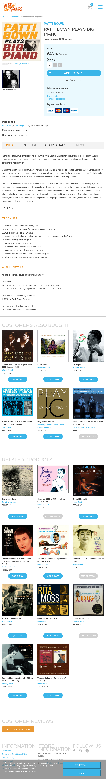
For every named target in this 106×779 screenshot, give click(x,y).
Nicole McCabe (43, 368)
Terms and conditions (56, 99)
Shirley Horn (7, 684)
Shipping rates (53, 96)
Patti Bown (14, 17)
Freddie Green (79, 368)
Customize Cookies (29, 771)
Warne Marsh (7, 370)
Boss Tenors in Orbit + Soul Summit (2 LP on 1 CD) (88, 423)
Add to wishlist (75, 80)
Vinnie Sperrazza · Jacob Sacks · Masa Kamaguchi (51, 426)
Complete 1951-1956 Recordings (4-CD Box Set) (52, 500)
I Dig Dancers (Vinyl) (81, 618)
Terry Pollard (7, 621)
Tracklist (28, 145)
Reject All (81, 765)
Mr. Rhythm (78, 364)
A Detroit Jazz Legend (11, 618)
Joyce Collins (78, 564)
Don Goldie (42, 684)
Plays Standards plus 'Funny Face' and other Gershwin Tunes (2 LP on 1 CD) (17, 561)
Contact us (6, 750)
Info (9, 145)
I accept (82, 773)
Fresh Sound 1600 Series (58, 39)
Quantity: (51, 59)
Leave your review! (21, 64)
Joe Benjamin (21, 125)
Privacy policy (8, 758)
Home (5, 17)
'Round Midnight (80, 499)
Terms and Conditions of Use (14, 754)
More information (12, 771)
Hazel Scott (77, 502)
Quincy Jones (43, 564)
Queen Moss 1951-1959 (47, 618)
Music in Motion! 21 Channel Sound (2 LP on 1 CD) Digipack (17, 423)
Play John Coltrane (45, 422)
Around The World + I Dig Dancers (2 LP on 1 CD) (52, 560)
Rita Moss (41, 621)
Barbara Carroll (44, 504)
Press (79, 145)
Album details (55, 145)
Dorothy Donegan (9, 502)
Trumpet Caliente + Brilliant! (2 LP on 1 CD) (51, 679)
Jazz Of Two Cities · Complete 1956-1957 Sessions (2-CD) (17, 365)
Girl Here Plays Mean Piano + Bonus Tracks (88, 560)
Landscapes (42, 364)
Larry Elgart (7, 427)
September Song (9, 499)
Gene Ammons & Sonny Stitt (85, 427)
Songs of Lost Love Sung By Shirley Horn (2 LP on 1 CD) (17, 679)
